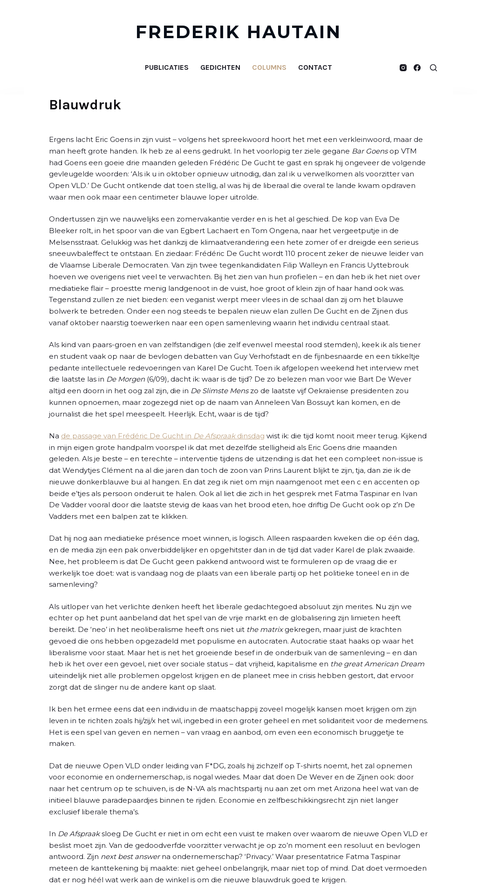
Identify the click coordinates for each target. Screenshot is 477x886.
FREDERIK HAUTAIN (239, 32)
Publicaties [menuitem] (167, 67)
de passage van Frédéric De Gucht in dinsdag (163, 435)
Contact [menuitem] (315, 67)
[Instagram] (403, 67)
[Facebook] (417, 67)
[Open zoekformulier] (433, 67)
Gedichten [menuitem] (220, 67)
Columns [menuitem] (269, 67)
